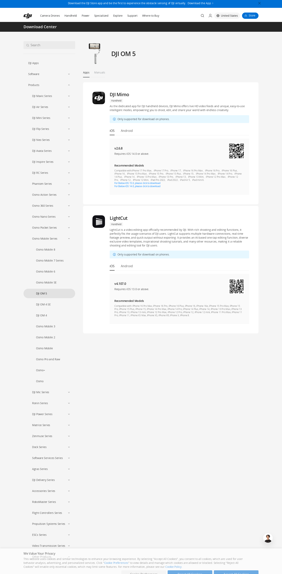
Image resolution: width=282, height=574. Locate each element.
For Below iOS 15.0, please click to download (137, 183)
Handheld (70, 15)
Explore (118, 15)
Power (85, 15)
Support (132, 15)
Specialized (101, 15)
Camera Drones (50, 15)
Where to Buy (150, 15)
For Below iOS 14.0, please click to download (137, 186)
